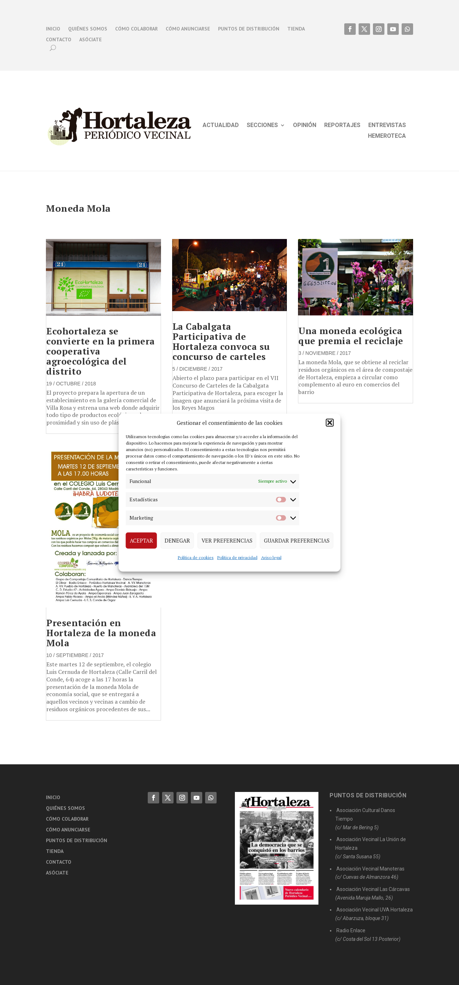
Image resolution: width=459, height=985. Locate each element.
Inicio (53, 29)
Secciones (262, 125)
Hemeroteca (387, 136)
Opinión (304, 125)
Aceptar (141, 540)
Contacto (58, 40)
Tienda (296, 29)
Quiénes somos (87, 29)
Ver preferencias (227, 540)
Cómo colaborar (136, 29)
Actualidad (221, 125)
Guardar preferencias (297, 540)
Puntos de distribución (248, 29)
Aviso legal (271, 557)
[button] (329, 422)
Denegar (177, 540)
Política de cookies (196, 557)
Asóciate (90, 40)
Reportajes (342, 125)
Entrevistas (387, 125)
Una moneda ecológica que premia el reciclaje (350, 336)
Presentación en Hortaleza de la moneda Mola (101, 633)
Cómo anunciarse (188, 29)
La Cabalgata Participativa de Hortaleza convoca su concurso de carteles (221, 341)
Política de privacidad (237, 557)
